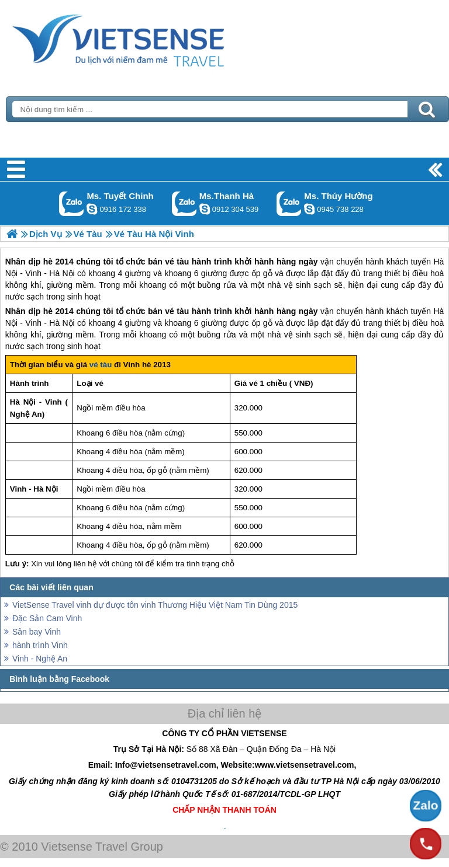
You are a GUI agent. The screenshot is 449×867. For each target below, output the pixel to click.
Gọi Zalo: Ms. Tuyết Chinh (71, 203)
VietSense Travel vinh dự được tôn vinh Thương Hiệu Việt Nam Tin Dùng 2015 (155, 605)
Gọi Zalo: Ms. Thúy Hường (289, 203)
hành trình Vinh (40, 645)
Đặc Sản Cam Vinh (47, 618)
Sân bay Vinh (36, 631)
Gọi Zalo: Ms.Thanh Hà (184, 203)
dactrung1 (309, 209)
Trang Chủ (147, 38)
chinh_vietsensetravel (92, 209)
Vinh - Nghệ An (39, 658)
